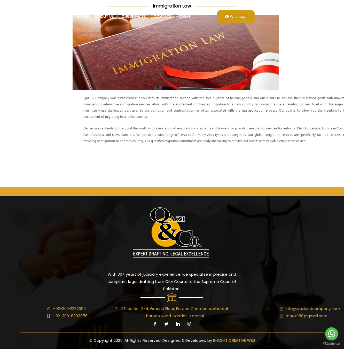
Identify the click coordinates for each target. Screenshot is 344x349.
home (83, 16)
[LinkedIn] (178, 324)
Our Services (133, 16)
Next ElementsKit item (319, 171)
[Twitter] (166, 324)
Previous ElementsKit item (28, 171)
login (184, 16)
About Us (105, 16)
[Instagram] (189, 324)
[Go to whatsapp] (331, 333)
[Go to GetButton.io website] (331, 343)
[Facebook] (155, 324)
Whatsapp (235, 16)
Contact (162, 16)
